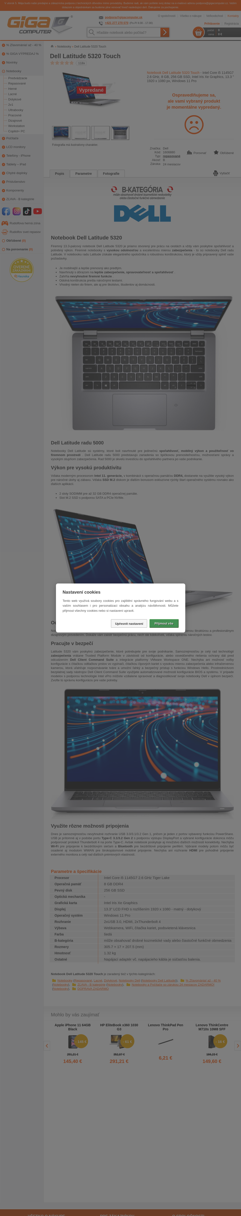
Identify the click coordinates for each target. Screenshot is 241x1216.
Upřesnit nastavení (129, 624)
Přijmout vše (163, 623)
